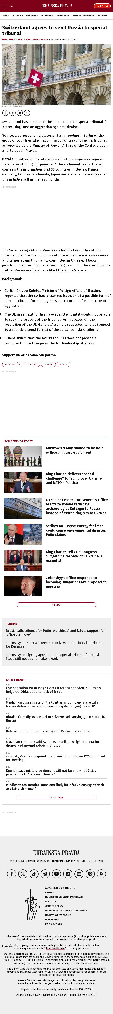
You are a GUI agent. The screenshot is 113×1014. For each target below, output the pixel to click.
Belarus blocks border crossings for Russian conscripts (47, 731)
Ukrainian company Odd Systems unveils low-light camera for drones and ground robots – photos (52, 744)
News (6, 15)
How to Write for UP (58, 915)
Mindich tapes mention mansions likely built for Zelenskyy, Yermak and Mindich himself (55, 787)
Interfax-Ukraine (55, 948)
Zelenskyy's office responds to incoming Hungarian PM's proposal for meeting (77, 582)
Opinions (32, 15)
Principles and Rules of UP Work (66, 910)
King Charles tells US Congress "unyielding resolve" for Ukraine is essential (74, 556)
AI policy (50, 901)
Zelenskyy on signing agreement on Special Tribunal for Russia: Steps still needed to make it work (53, 657)
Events (49, 892)
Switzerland (29, 364)
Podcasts (63, 15)
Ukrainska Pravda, (14, 39)
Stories (18, 15)
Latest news (15, 679)
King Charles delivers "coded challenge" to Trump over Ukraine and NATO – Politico (74, 478)
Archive (102, 15)
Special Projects (83, 15)
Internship (52, 919)
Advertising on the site (60, 888)
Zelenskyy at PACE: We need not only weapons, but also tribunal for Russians (55, 645)
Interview (47, 15)
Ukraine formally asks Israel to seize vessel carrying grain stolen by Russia (55, 719)
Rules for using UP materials (64, 897)
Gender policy (54, 906)
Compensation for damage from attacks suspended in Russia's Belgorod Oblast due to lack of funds (53, 690)
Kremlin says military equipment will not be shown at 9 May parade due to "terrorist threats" (51, 772)
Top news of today (18, 441)
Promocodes (53, 924)
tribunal (10, 364)
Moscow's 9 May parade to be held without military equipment (75, 450)
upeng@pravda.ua (84, 983)
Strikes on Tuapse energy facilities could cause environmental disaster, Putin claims (76, 530)
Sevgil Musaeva (86, 980)
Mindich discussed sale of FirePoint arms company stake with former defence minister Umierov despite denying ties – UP (52, 704)
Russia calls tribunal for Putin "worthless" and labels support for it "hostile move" (55, 632)
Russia (63, 364)
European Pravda (37, 39)
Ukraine (48, 364)
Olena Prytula (45, 983)
